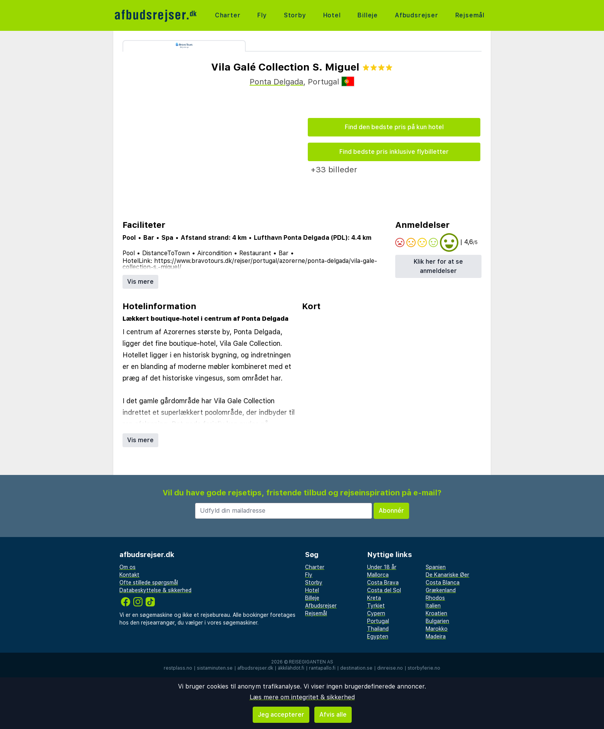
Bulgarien (437, 621)
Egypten (377, 636)
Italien (433, 606)
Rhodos (435, 598)
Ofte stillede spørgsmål (148, 582)
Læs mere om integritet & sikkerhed (302, 697)
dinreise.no (390, 668)
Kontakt (129, 575)
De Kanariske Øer (447, 575)
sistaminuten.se (215, 668)
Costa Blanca (443, 582)
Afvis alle (333, 714)
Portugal (378, 621)
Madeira (436, 636)
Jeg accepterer (281, 714)
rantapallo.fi (322, 668)
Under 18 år (381, 567)
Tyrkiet (376, 606)
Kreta (374, 598)
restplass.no (178, 668)
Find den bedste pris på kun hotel (394, 127)
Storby (295, 15)
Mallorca (378, 575)
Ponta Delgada (276, 81)
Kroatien (436, 613)
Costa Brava (383, 582)
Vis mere (140, 281)
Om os (127, 567)
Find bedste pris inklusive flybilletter (394, 151)
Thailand (378, 629)
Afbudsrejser (416, 15)
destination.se (356, 668)
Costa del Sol (384, 590)
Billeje (367, 15)
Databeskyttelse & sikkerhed (155, 590)
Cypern (376, 613)
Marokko (437, 629)
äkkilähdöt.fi (291, 668)
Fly (262, 15)
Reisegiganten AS (311, 662)
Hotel (332, 15)
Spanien (436, 567)
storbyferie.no (424, 668)
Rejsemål (470, 15)
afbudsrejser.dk (255, 668)
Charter (228, 15)
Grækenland (441, 590)
